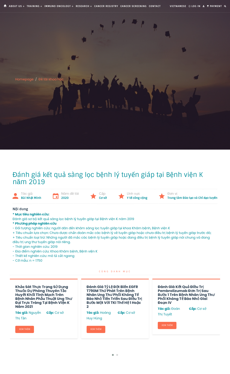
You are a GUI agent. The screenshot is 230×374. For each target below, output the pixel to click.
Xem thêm (24, 329)
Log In (194, 6)
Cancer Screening (133, 6)
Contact (155, 6)
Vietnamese (178, 6)
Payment (214, 6)
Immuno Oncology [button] (58, 6)
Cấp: (50, 312)
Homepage (24, 79)
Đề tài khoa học (51, 79)
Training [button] (34, 6)
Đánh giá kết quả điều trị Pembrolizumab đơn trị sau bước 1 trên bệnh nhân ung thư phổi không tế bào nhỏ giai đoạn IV (186, 294)
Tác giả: (21, 312)
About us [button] (17, 6)
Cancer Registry (106, 6)
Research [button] (84, 6)
